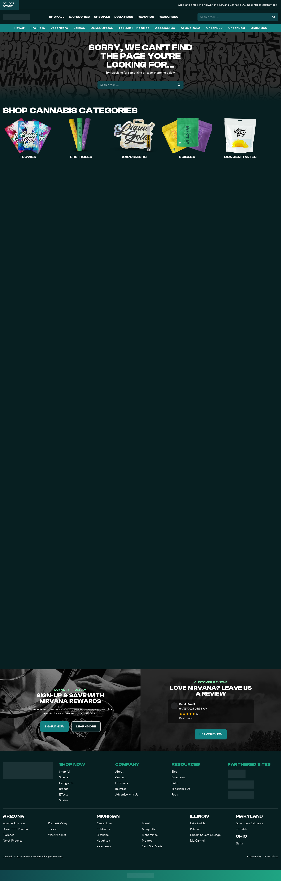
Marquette (149, 829)
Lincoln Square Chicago (205, 835)
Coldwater (103, 829)
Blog (175, 771)
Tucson (52, 829)
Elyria (239, 843)
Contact (120, 777)
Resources (168, 16)
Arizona (13, 816)
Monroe (147, 840)
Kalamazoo (104, 846)
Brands (63, 789)
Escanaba (103, 835)
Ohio (241, 836)
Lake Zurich (197, 823)
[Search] (274, 17)
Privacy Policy (254, 856)
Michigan (108, 816)
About (119, 771)
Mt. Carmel (197, 840)
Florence (8, 835)
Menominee (150, 835)
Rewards (145, 16)
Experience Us (181, 789)
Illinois (199, 816)
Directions (178, 777)
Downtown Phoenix (15, 829)
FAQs (175, 783)
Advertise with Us (126, 794)
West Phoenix (57, 835)
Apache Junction (14, 823)
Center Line (104, 823)
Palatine (195, 829)
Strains (63, 800)
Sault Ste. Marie (152, 846)
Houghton (103, 840)
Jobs (175, 794)
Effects (63, 794)
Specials (102, 16)
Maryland (249, 816)
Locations (123, 16)
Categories (79, 16)
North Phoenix (12, 840)
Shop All (57, 16)
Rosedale (242, 829)
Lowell (146, 823)
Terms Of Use (271, 856)
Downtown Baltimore (249, 823)
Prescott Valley (57, 823)
